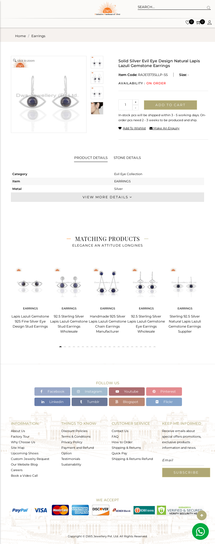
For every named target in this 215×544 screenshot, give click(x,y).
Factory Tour (20, 436)
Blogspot (126, 402)
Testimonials (70, 459)
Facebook (52, 391)
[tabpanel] (30, 296)
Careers (16, 470)
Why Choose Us (23, 442)
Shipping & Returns (126, 448)
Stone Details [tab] (127, 158)
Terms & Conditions (75, 436)
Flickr (164, 402)
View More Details (107, 197)
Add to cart (170, 105)
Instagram (89, 391)
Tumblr (89, 402)
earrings (38, 36)
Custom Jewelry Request (30, 459)
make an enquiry (164, 128)
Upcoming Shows (24, 453)
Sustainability (71, 464)
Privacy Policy (71, 442)
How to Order (122, 442)
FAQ (115, 436)
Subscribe (186, 472)
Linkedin (52, 402)
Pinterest (164, 391)
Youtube (127, 391)
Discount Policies (74, 431)
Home (20, 36)
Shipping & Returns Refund (132, 459)
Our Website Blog (24, 464)
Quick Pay (119, 453)
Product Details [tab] (91, 158)
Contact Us (120, 431)
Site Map (17, 448)
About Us (18, 431)
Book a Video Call (24, 476)
